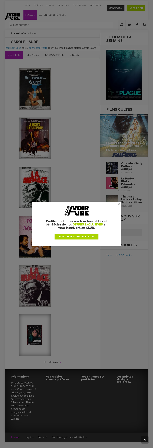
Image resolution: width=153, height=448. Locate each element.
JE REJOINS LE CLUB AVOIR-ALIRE (76, 236)
